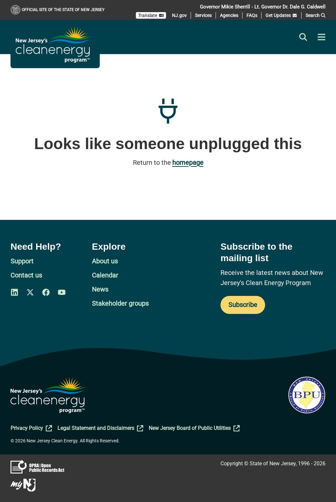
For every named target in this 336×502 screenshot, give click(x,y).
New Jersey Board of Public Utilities (194, 428)
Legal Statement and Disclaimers (100, 428)
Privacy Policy (31, 428)
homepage (187, 162)
